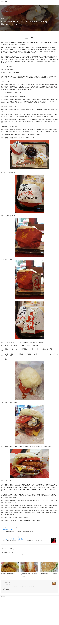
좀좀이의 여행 (4, 1)
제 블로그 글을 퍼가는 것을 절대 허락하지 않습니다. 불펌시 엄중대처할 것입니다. (18, 608)
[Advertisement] (29, 534)
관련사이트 (3, 618)
